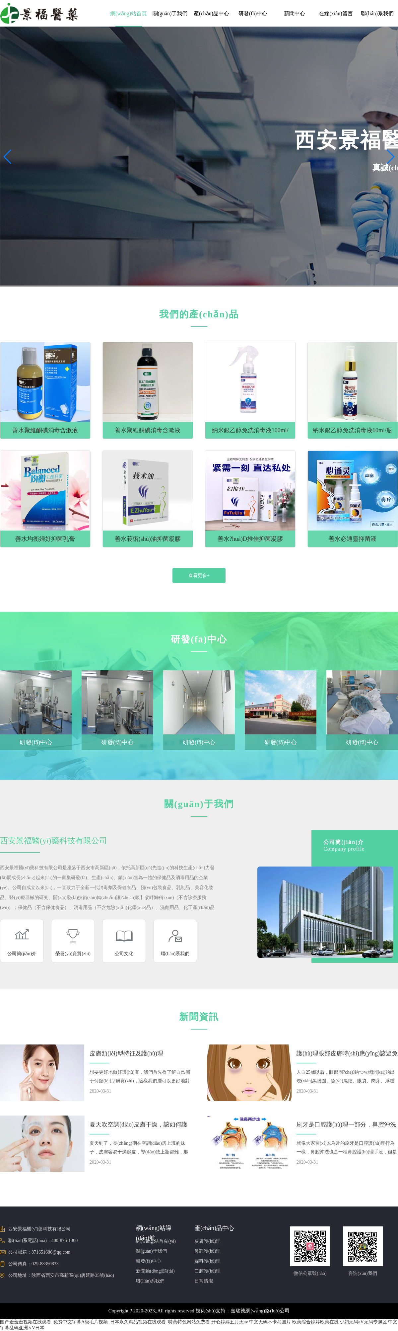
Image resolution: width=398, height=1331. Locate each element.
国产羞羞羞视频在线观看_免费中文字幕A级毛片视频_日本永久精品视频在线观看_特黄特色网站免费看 (105, 1321)
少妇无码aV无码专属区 (363, 1321)
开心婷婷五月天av (229, 1321)
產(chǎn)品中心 (211, 13)
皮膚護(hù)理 (207, 1241)
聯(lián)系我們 (377, 13)
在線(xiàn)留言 (336, 13)
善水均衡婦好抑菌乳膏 (45, 539)
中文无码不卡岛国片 (270, 1321)
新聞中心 (294, 13)
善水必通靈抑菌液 (352, 539)
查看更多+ (199, 575)
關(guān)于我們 (170, 13)
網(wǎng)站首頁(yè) (156, 1241)
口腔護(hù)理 (207, 1271)
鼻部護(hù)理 (207, 1251)
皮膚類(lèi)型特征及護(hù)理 (126, 1053)
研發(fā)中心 (252, 13)
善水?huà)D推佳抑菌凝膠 (250, 539)
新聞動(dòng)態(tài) (155, 1271)
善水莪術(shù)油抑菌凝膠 (148, 539)
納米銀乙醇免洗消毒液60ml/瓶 (352, 430)
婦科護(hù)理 (207, 1261)
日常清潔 (203, 1281)
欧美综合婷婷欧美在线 (315, 1321)
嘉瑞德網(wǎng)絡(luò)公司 (260, 1310)
